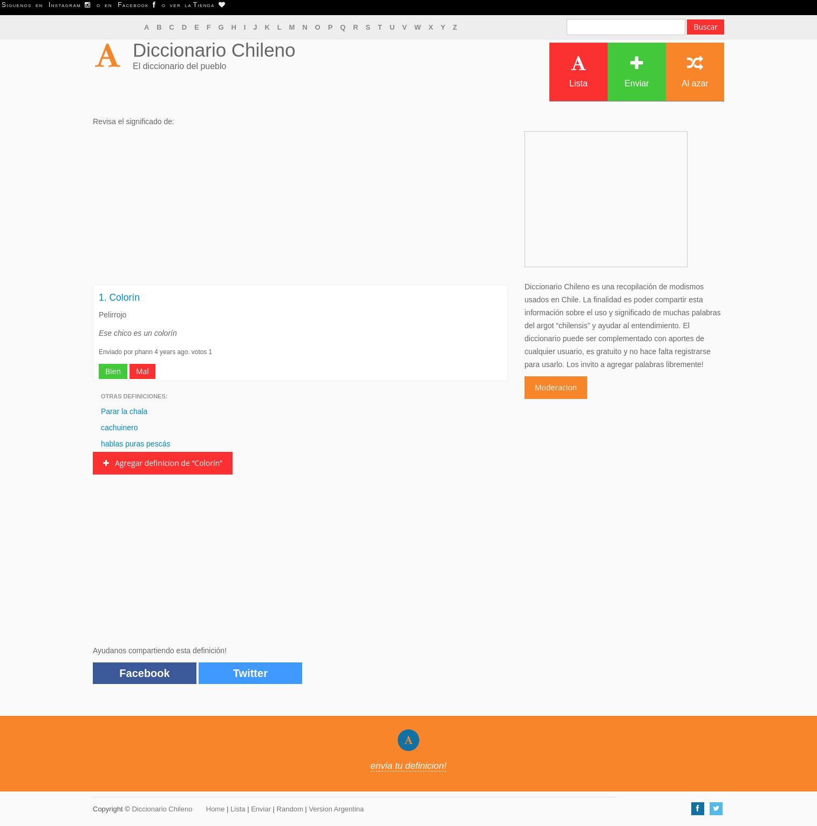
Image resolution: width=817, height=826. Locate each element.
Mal (142, 371)
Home (215, 809)
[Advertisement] (300, 209)
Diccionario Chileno (214, 49)
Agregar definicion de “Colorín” (162, 463)
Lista (578, 71)
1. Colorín (119, 297)
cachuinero (119, 427)
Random (290, 809)
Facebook (144, 673)
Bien (113, 371)
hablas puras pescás (135, 443)
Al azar (695, 71)
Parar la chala (124, 411)
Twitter (250, 673)
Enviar (636, 71)
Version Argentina (336, 809)
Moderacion (556, 387)
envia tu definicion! (409, 766)
